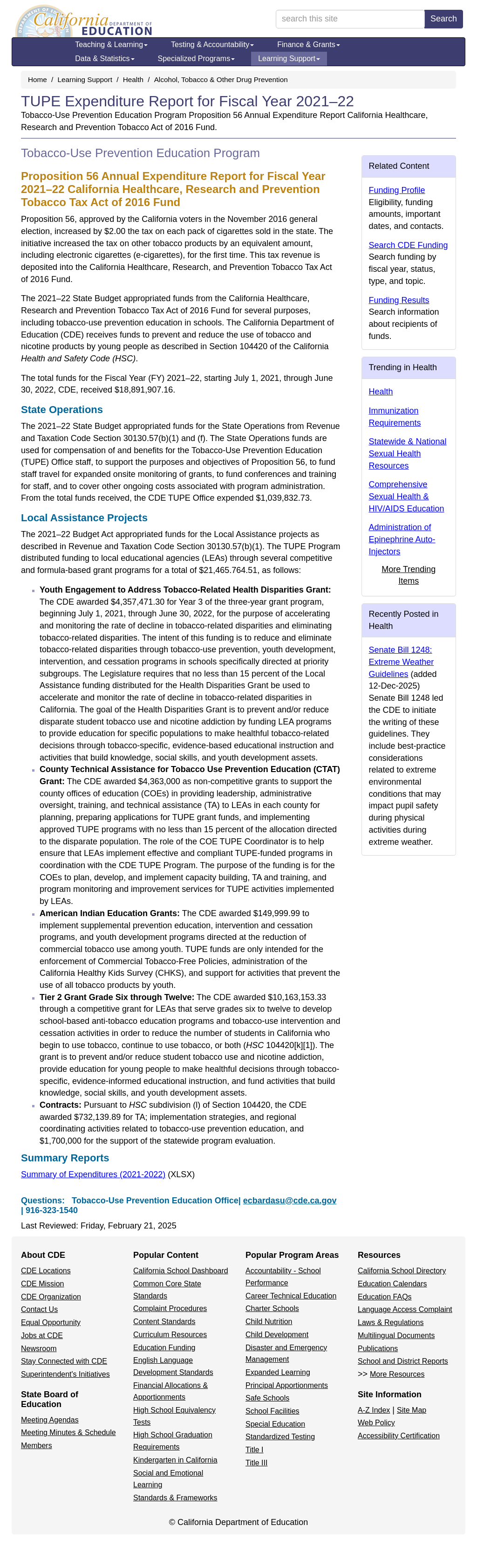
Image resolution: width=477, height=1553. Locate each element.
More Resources (397, 1374)
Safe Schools (267, 1398)
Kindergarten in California (175, 1460)
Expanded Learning (277, 1372)
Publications (378, 1349)
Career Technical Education (290, 1296)
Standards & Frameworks (175, 1498)
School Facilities (272, 1411)
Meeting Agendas (50, 1420)
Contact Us (39, 1309)
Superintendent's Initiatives (65, 1374)
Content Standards (164, 1321)
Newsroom (38, 1349)
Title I (254, 1450)
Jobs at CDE (42, 1335)
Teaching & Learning (111, 44)
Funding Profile (397, 190)
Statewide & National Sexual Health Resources (408, 453)
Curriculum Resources (170, 1335)
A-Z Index (374, 1410)
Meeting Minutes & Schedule (68, 1432)
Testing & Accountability (212, 44)
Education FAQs (385, 1297)
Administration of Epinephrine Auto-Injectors (402, 539)
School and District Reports (403, 1361)
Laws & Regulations (390, 1322)
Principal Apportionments (286, 1385)
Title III (256, 1463)
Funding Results (399, 300)
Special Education (275, 1424)
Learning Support (289, 58)
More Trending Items (409, 575)
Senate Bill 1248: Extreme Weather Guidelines (401, 661)
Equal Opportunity (51, 1322)
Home (37, 79)
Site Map (411, 1410)
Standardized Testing (280, 1437)
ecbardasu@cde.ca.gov (290, 1200)
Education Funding (164, 1348)
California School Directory (402, 1271)
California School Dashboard (180, 1271)
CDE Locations (46, 1271)
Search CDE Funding (408, 245)
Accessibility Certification (399, 1436)
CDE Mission (42, 1284)
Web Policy (376, 1423)
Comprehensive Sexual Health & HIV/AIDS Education (406, 496)
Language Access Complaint (405, 1309)
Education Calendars (392, 1284)
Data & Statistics (104, 58)
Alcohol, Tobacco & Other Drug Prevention (221, 79)
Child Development (276, 1335)
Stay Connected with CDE (64, 1361)
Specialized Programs (196, 58)
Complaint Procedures (170, 1308)
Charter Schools (272, 1308)
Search (443, 18)
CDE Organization (51, 1297)
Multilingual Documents (396, 1335)
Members (36, 1445)
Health (133, 79)
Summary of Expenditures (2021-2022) (108, 1174)
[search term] (350, 19)
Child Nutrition (268, 1321)
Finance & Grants (308, 44)
